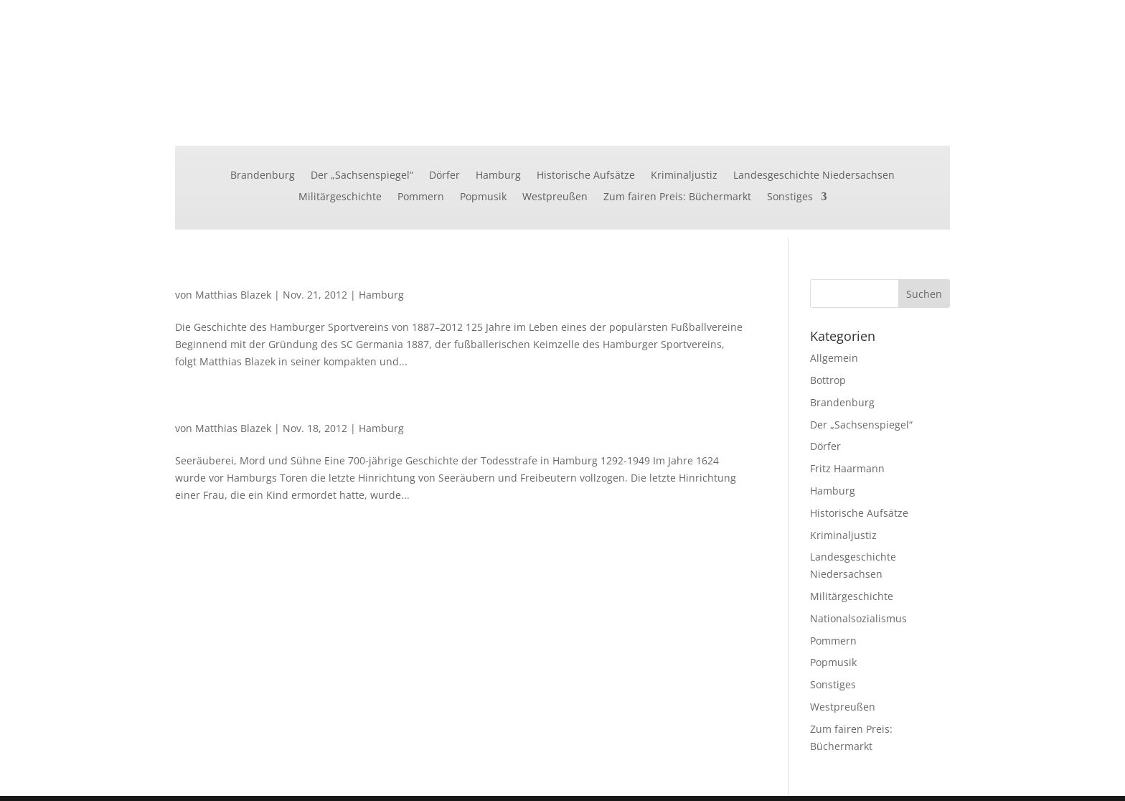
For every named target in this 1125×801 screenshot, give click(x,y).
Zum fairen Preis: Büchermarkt (677, 197)
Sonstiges (790, 197)
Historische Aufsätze (586, 176)
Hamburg (498, 176)
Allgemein (834, 358)
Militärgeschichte (340, 197)
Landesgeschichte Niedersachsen (814, 176)
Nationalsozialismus (858, 618)
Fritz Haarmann (847, 468)
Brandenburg (262, 176)
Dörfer (444, 176)
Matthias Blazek (233, 294)
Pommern (420, 197)
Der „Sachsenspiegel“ (362, 176)
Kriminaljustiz (684, 176)
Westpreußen (555, 197)
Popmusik (483, 197)
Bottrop (828, 380)
